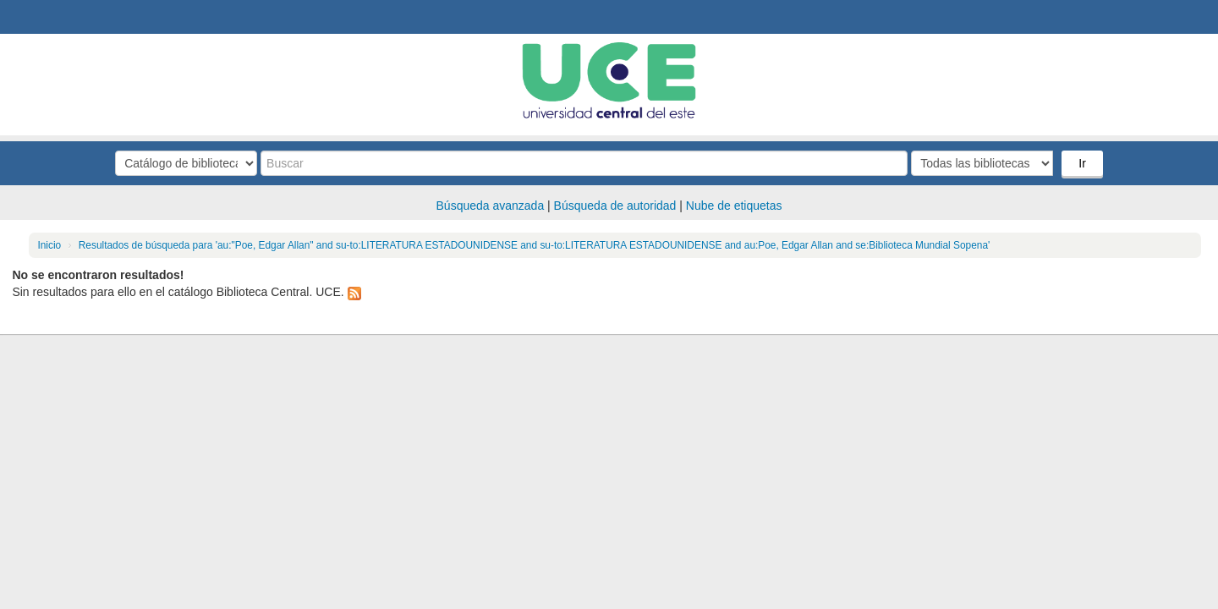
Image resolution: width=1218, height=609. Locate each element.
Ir (1082, 163)
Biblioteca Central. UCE (59, 17)
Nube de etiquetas (734, 205)
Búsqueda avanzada (490, 205)
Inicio (49, 245)
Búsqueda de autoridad (615, 205)
